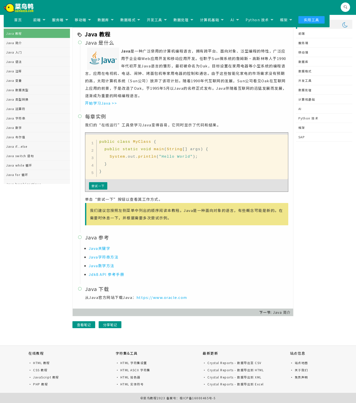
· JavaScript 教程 (43, 377)
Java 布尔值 (15, 137)
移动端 (83, 19)
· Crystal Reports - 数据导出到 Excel (233, 384)
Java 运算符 (15, 109)
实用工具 (311, 19)
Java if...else (16, 146)
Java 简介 (14, 43)
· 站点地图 (299, 363)
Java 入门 (14, 52)
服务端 (60, 19)
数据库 (105, 19)
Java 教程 (14, 33)
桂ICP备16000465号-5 (198, 398)
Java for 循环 (17, 175)
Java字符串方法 (104, 256)
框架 (286, 19)
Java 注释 (14, 71)
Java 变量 (14, 80)
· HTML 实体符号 (130, 384)
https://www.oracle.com (161, 297)
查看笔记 (84, 324)
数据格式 (130, 19)
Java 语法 (14, 61)
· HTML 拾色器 (128, 377)
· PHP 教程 (38, 384)
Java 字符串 (15, 118)
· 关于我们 (299, 370)
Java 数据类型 (17, 90)
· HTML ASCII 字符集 (133, 370)
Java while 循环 (19, 165)
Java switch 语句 (20, 156)
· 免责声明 (299, 377)
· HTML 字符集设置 (131, 363)
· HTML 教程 (39, 363)
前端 (39, 19)
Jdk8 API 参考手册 (106, 274)
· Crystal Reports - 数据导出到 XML (232, 377)
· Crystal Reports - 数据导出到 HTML (233, 370)
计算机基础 (212, 19)
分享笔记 (110, 324)
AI (234, 19)
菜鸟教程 (150, 398)
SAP (301, 137)
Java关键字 (100, 248)
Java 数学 (14, 127)
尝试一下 (98, 186)
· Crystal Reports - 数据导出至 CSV (232, 363)
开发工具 (157, 19)
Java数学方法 (101, 265)
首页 (18, 19)
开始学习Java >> (101, 103)
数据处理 (183, 19)
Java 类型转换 (17, 99)
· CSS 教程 (37, 370)
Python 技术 (259, 19)
